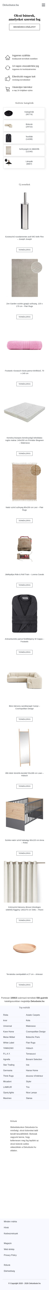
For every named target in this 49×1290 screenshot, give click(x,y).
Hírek (6, 1227)
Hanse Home (32, 1070)
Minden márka (10, 1221)
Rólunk (7, 1265)
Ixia (27, 1065)
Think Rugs (8, 1076)
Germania (7, 1070)
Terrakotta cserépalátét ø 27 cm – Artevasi (24, 974)
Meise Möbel (9, 1037)
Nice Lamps (31, 1092)
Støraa (29, 1098)
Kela (28, 1020)
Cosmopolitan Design (36, 1032)
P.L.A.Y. (6, 1054)
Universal (7, 1026)
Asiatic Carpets (33, 1015)
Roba (5, 1015)
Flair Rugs (30, 1043)
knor (5, 1020)
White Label (8, 1043)
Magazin (8, 1243)
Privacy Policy (10, 1255)
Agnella (6, 1059)
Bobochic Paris (33, 1037)
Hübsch (29, 1048)
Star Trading (8, 1065)
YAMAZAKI (8, 1048)
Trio (27, 1087)
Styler (28, 1081)
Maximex (7, 1098)
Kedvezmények (11, 1233)
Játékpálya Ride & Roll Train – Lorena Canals (24, 574)
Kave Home (8, 1032)
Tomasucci (31, 1054)
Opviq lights (8, 1092)
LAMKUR (7, 1087)
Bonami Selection (34, 1059)
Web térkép (9, 1249)
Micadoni (7, 1081)
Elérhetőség (9, 1271)
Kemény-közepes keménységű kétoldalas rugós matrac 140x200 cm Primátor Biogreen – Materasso (24, 440)
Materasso (31, 1026)
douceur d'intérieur (34, 1076)
